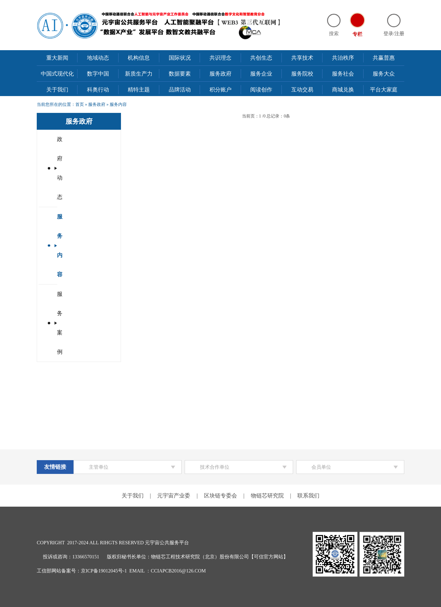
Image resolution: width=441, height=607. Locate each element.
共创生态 (261, 58)
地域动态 (98, 58)
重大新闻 (57, 58)
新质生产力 (139, 74)
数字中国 (98, 74)
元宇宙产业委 (173, 496)
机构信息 (139, 58)
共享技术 (302, 58)
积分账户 (220, 90)
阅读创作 (261, 90)
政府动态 (68, 139)
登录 (388, 33)
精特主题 (139, 90)
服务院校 (302, 74)
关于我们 (57, 90)
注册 (399, 33)
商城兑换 (343, 90)
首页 (79, 104)
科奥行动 (98, 90)
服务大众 (384, 74)
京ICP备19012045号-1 (104, 570)
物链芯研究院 (267, 496)
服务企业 (261, 74)
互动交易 (302, 90)
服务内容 (118, 104)
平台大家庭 (384, 90)
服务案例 (68, 178)
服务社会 (343, 74)
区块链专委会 (220, 496)
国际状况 (180, 58)
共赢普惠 (384, 58)
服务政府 (220, 74)
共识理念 (220, 58)
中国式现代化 (57, 74)
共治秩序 (343, 58)
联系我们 (308, 496)
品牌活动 (180, 90)
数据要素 (180, 74)
